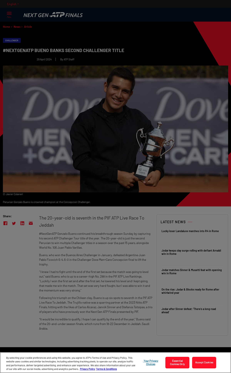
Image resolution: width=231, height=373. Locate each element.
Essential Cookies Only (177, 362)
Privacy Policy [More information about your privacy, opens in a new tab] (87, 368)
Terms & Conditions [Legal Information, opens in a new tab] (106, 368)
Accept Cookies (204, 362)
